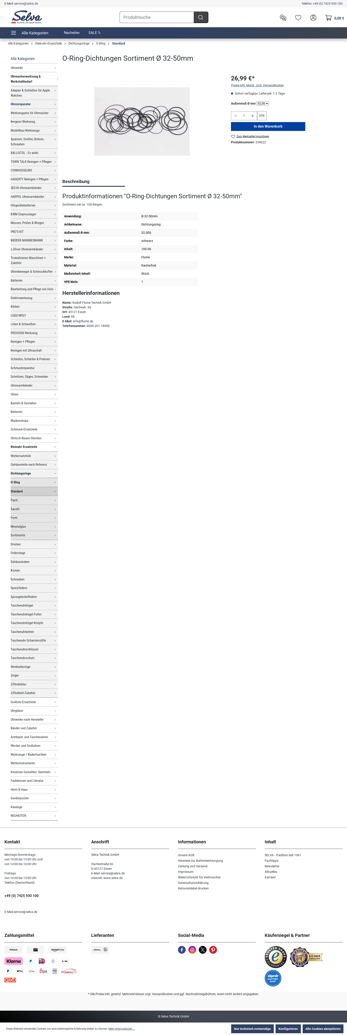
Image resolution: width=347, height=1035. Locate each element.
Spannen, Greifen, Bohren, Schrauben (27, 141)
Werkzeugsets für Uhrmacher (30, 113)
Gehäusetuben (20, 562)
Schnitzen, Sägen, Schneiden (29, 377)
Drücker (16, 544)
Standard (17, 491)
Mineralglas (18, 527)
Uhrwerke (17, 68)
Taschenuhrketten (22, 632)
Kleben (15, 307)
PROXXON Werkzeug (24, 333)
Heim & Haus (19, 790)
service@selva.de (26, 3)
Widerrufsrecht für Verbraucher (199, 877)
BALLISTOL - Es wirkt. (25, 153)
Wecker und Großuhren (25, 746)
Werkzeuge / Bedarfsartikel (28, 755)
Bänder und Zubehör (24, 728)
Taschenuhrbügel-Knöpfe (27, 623)
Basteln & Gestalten (23, 403)
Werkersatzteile (21, 456)
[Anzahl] (244, 115)
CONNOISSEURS (21, 170)
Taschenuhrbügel (22, 605)
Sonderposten (20, 798)
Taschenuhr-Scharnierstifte (28, 640)
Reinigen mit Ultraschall (26, 350)
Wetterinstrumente (23, 763)
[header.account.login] (312, 17)
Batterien (17, 280)
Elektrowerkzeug (21, 298)
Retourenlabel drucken (193, 888)
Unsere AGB (186, 855)
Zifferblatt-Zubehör (23, 693)
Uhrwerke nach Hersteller (27, 720)
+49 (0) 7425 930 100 (328, 3)
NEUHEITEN (18, 816)
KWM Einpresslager (23, 214)
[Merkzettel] (297, 17)
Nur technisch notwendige (252, 1029)
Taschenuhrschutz (23, 658)
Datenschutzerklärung (193, 883)
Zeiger (15, 675)
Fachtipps (271, 860)
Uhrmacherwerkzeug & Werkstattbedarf (26, 79)
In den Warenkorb (268, 126)
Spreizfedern (19, 588)
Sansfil (15, 509)
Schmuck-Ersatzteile (24, 429)
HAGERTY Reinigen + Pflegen (30, 179)
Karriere (270, 877)
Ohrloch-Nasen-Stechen (26, 438)
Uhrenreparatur (21, 104)
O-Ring (15, 482)
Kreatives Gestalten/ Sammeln (30, 772)
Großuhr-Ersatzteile (23, 702)
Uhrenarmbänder (21, 385)
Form (14, 518)
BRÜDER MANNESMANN (27, 240)
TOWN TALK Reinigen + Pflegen (31, 162)
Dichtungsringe (21, 473)
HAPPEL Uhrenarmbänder (27, 197)
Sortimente (18, 535)
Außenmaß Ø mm (243, 103)
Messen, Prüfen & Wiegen (27, 223)
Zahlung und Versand (192, 866)
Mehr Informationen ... (121, 1028)
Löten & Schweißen (23, 324)
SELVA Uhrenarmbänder (26, 188)
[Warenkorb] (333, 17)
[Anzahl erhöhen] (252, 115)
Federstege (18, 553)
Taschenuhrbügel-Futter (26, 614)
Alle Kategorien (23, 58)
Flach (14, 500)
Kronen (15, 570)
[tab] (93, 182)
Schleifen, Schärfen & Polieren (30, 359)
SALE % (95, 33)
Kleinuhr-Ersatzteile (24, 447)
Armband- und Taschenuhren (29, 737)
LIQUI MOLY (18, 315)
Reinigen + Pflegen (23, 342)
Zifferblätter (18, 684)
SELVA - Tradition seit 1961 (283, 855)
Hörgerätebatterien (23, 205)
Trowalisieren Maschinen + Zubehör (28, 260)
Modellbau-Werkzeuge (25, 130)
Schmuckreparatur (23, 368)
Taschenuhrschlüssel (24, 649)
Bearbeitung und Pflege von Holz (32, 289)
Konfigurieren (288, 1029)
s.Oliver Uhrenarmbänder (27, 249)
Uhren (14, 394)
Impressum (185, 872)
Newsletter (272, 866)
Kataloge (16, 807)
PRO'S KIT (17, 232)
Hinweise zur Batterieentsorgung (200, 860)
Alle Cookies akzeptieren (323, 1029)
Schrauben (17, 579)
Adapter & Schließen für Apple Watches (30, 92)
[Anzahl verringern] (235, 115)
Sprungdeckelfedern (24, 597)
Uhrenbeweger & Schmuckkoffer (32, 272)
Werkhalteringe (20, 667)
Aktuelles (271, 872)
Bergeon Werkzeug (23, 122)
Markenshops (19, 421)
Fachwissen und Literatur (27, 781)
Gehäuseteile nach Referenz (29, 465)
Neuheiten (72, 33)
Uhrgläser (17, 711)
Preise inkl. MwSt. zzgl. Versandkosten (257, 85)
